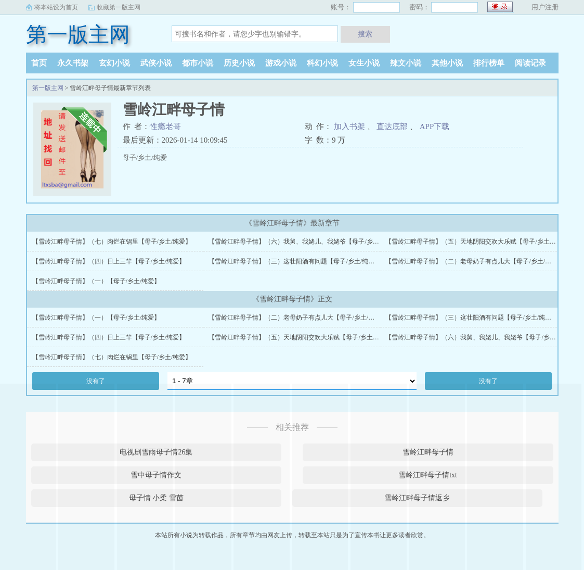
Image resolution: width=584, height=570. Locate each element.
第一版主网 (78, 34)
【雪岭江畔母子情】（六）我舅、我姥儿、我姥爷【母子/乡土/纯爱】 (304, 241)
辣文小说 (405, 63)
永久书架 (72, 63)
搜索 (365, 34)
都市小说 (197, 63)
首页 (39, 63)
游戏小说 (280, 63)
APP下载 (435, 126)
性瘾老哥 (165, 126)
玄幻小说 (114, 63)
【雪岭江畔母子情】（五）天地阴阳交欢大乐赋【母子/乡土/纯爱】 (477, 241)
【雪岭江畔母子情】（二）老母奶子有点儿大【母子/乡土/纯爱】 (474, 261)
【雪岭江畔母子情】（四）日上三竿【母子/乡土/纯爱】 (109, 261)
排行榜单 (488, 63)
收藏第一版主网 (118, 7)
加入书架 (349, 126)
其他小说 (447, 63)
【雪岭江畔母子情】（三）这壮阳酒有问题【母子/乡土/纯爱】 (295, 261)
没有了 (95, 381)
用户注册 (545, 7)
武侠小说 (156, 63)
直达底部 (392, 126)
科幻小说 (322, 63)
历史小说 (239, 63)
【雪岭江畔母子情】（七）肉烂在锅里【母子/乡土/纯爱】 (112, 241)
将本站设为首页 (56, 7)
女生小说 (364, 63)
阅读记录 (530, 63)
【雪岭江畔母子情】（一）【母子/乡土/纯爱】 (96, 281)
